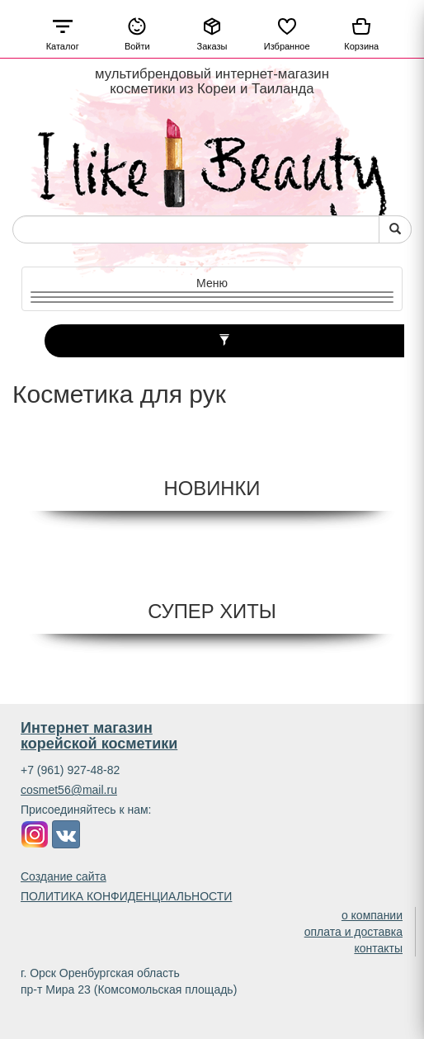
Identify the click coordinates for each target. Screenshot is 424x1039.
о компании (372, 915)
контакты (378, 948)
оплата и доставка (353, 931)
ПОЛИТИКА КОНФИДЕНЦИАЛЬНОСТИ (126, 896)
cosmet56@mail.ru (69, 789)
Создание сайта (63, 876)
